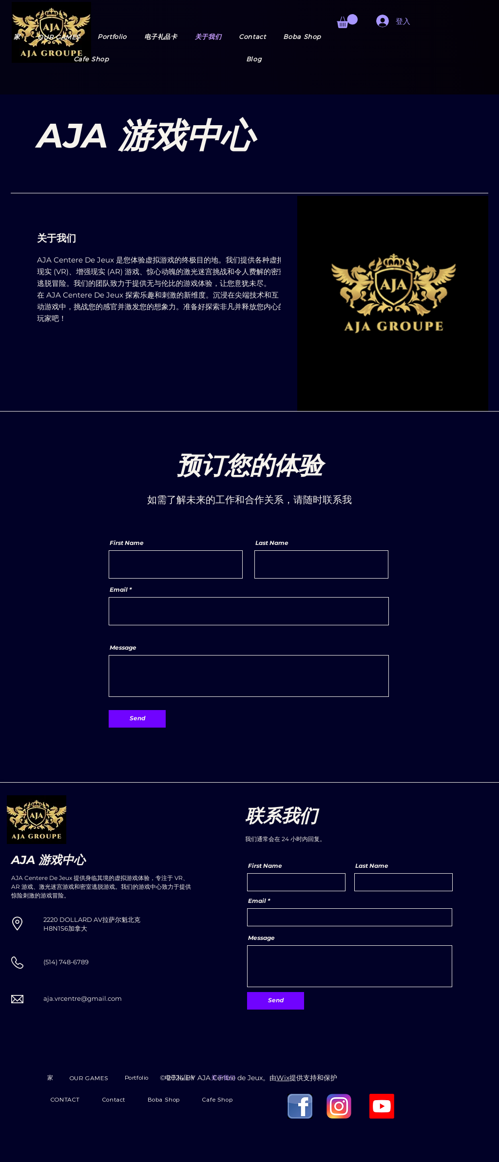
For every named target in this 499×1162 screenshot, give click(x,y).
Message (123, 648)
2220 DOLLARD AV (72, 919)
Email (119, 590)
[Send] (137, 719)
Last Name (271, 543)
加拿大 (77, 928)
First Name (127, 543)
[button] (59, 37)
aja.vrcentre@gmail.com (82, 998)
